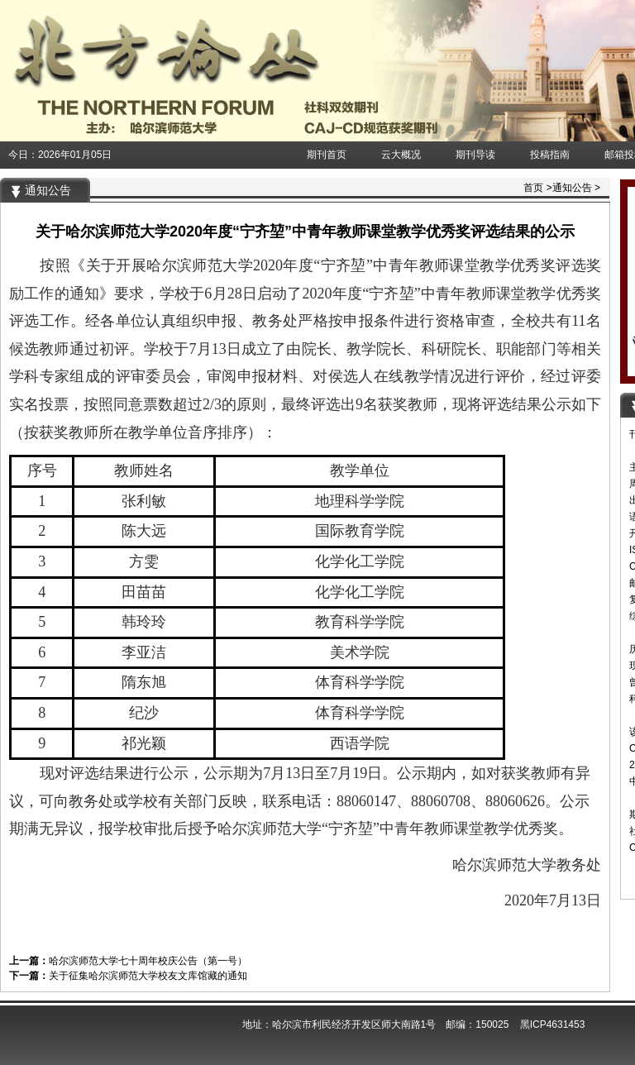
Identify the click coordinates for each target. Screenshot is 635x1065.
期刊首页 (326, 154)
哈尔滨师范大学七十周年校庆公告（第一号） (148, 961)
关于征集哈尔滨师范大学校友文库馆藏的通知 (148, 975)
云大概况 (401, 154)
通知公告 (572, 187)
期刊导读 (475, 154)
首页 (533, 187)
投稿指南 (550, 154)
